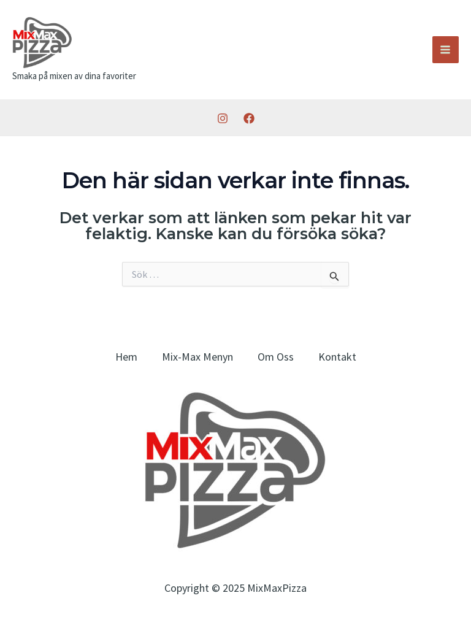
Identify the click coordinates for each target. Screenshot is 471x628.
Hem (126, 357)
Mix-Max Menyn (197, 357)
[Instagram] (222, 118)
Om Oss (276, 357)
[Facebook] (249, 118)
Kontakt (337, 357)
